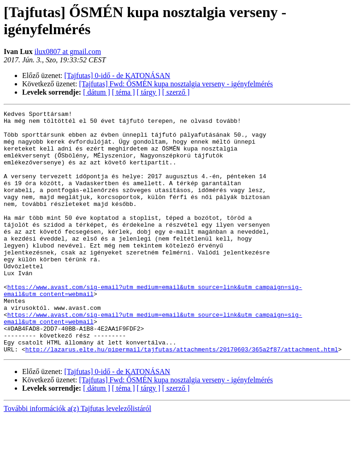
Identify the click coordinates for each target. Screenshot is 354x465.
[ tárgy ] (148, 92)
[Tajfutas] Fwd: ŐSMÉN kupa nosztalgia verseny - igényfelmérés (176, 84)
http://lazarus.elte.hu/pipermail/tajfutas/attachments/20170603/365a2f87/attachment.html (181, 397)
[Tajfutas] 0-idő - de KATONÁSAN (118, 75)
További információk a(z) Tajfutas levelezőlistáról (77, 457)
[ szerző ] (176, 92)
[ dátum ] (96, 92)
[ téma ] (123, 92)
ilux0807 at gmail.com (68, 51)
